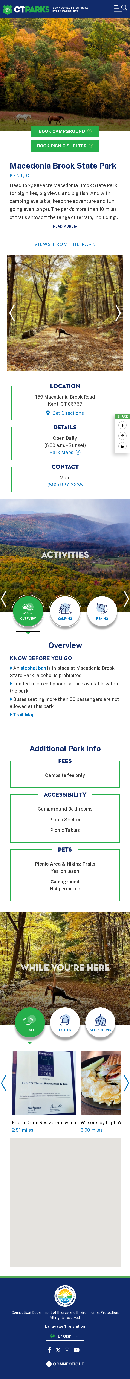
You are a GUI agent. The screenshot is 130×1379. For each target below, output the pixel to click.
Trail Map (24, 714)
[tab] (28, 611)
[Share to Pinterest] (122, 436)
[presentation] (28, 614)
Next (118, 312)
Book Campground (62, 131)
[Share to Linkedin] (122, 446)
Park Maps (61, 452)
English (64, 1336)
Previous (12, 312)
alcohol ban (33, 668)
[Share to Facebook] (122, 425)
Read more (63, 226)
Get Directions (68, 413)
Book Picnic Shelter (62, 146)
